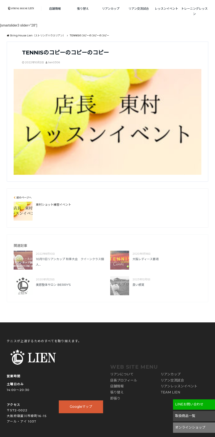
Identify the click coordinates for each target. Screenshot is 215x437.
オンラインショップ (190, 427)
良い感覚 (138, 285)
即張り (115, 398)
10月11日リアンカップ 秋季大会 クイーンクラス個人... (70, 261)
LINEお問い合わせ (189, 404)
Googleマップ (81, 407)
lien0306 (54, 62)
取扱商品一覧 (185, 416)
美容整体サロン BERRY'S (53, 285)
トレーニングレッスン (194, 11)
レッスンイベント (166, 9)
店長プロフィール (123, 380)
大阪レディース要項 (145, 259)
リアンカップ (110, 9)
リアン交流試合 (138, 9)
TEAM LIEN (170, 392)
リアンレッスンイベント (179, 386)
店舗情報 (55, 9)
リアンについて (122, 374)
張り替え (83, 9)
